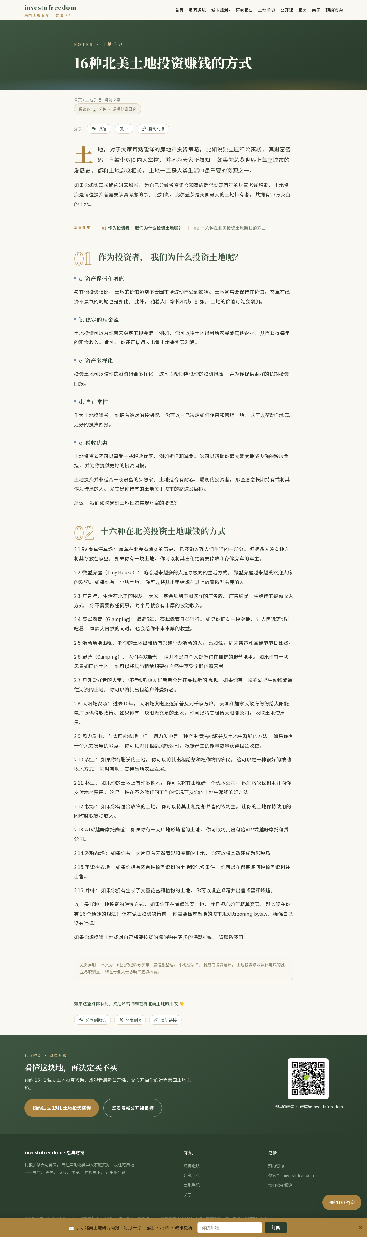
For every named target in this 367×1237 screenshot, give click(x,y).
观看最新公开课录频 (133, 1108)
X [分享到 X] (124, 129)
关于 (316, 10)
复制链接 (153, 129)
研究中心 (192, 1175)
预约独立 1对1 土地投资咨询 (62, 1107)
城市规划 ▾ (221, 10)
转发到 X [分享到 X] (130, 1020)
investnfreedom (50, 11)
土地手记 (266, 10)
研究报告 (244, 10)
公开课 (286, 10)
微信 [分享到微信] (99, 129)
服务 (302, 10)
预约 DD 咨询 (342, 1221)
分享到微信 (92, 1020)
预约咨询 (334, 10)
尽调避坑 (197, 10)
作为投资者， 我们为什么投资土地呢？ (142, 228)
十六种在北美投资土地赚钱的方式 (230, 228)
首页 (179, 10)
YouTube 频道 (280, 1185)
